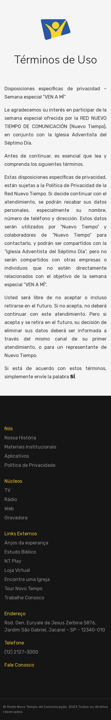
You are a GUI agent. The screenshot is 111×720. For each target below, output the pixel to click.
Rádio (10, 499)
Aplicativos (16, 456)
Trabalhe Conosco (24, 597)
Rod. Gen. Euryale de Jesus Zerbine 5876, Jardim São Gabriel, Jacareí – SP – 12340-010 (54, 626)
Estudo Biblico (20, 552)
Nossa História (20, 438)
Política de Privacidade (29, 465)
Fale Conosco (19, 665)
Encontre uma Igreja (27, 579)
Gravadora (16, 518)
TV (7, 490)
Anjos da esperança (26, 543)
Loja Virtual (17, 570)
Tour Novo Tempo (23, 588)
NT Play (12, 561)
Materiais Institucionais (30, 447)
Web (9, 508)
